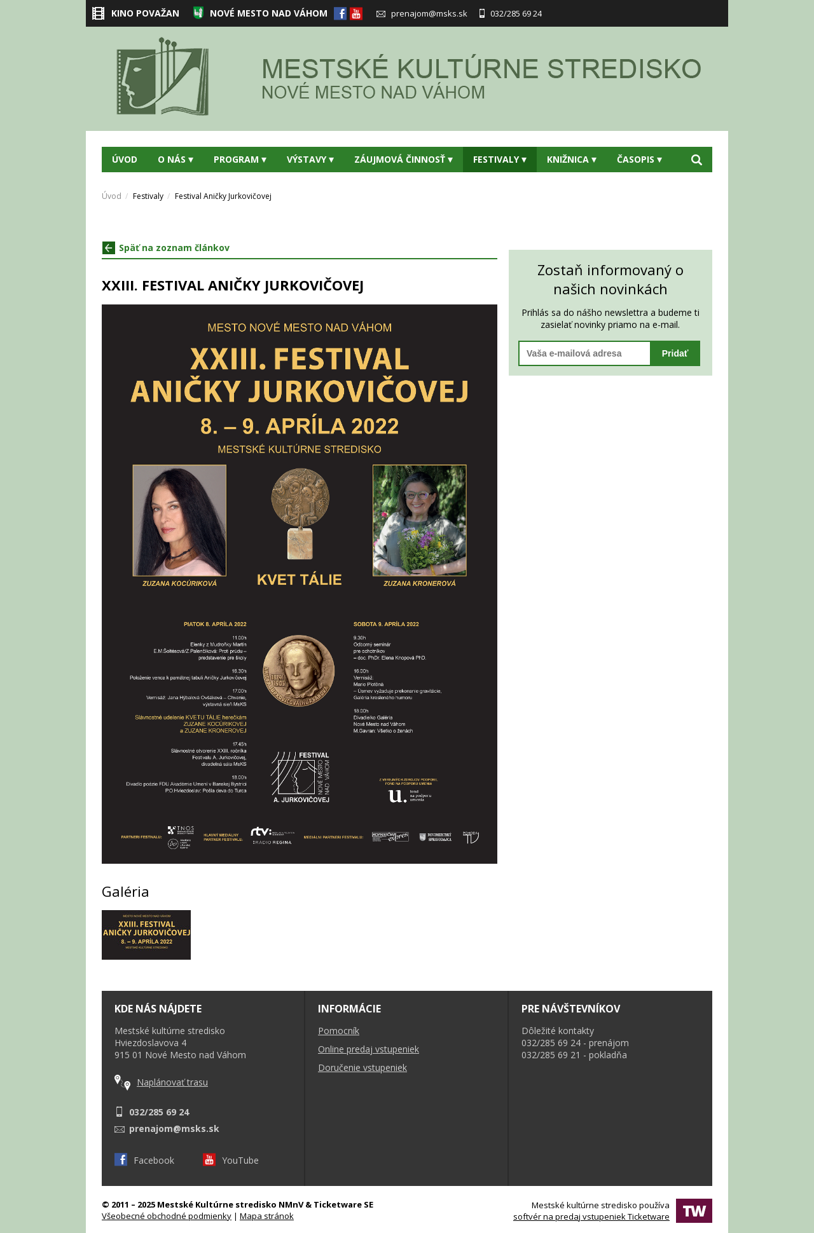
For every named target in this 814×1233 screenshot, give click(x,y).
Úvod (124, 159)
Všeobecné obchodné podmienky (166, 1216)
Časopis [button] (639, 159)
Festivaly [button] (500, 159)
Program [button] (240, 159)
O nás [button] (175, 159)
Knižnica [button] (572, 159)
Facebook (144, 1160)
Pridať (675, 353)
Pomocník (338, 1031)
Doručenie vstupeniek (362, 1067)
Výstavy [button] (310, 159)
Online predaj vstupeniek (368, 1049)
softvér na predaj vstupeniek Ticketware (591, 1216)
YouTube (231, 1160)
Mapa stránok (267, 1216)
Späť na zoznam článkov (166, 248)
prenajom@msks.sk (421, 13)
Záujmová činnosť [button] (403, 159)
